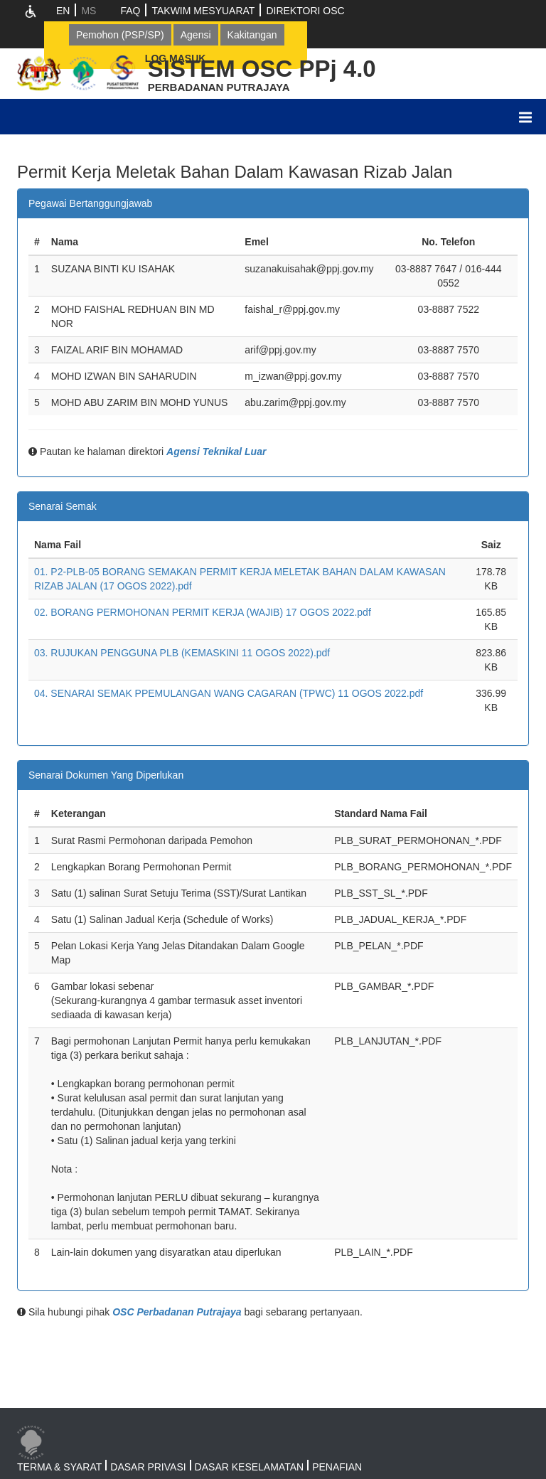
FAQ (130, 10)
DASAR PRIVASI (148, 1467)
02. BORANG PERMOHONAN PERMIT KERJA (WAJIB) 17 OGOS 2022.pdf (202, 612)
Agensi (196, 35)
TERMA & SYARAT (59, 1467)
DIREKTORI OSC (305, 10)
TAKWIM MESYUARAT (203, 10)
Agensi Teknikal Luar (216, 451)
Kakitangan (252, 35)
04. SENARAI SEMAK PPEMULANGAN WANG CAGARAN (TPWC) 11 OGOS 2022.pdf (228, 693)
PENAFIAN (337, 1467)
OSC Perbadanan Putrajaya (176, 1312)
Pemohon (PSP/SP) (120, 35)
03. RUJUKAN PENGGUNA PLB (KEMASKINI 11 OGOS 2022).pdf (182, 652)
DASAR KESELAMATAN (249, 1467)
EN (63, 10)
